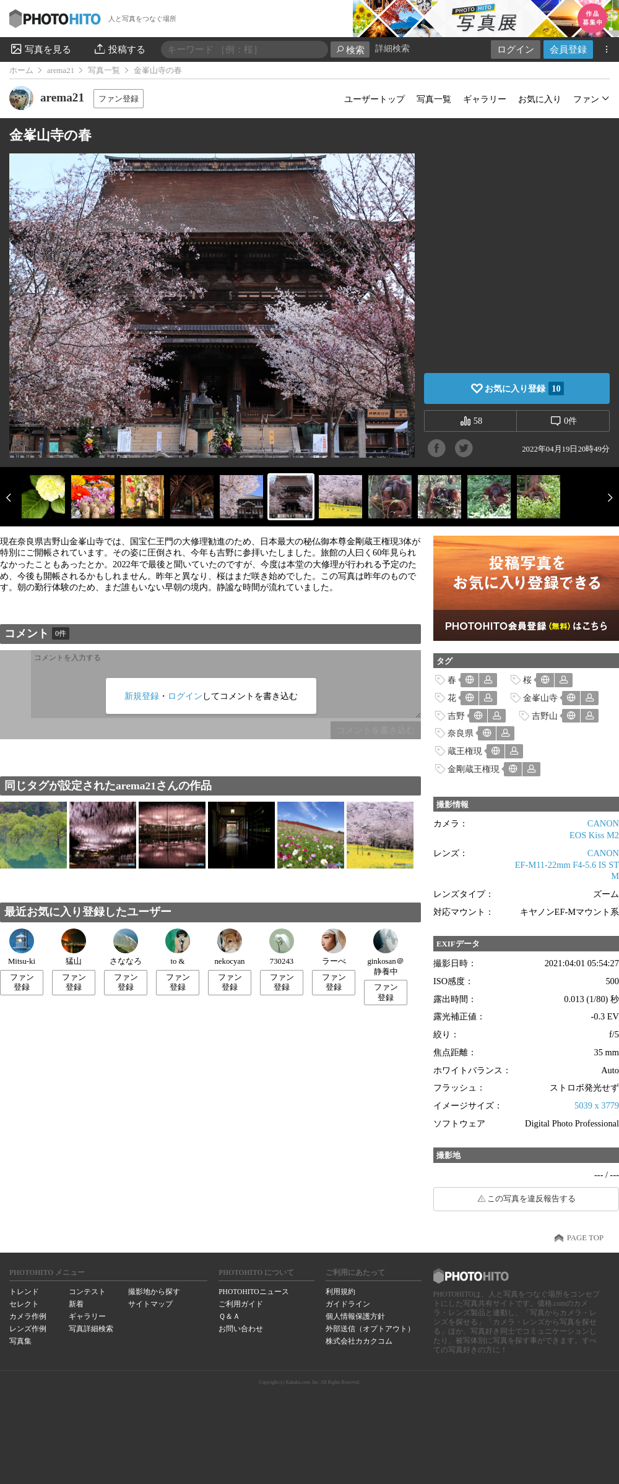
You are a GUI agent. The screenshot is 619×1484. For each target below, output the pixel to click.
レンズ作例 (27, 1328)
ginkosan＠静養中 (385, 952)
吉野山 (545, 716)
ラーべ (333, 947)
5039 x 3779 (596, 1105)
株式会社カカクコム (359, 1341)
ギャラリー (484, 99)
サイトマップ (150, 1304)
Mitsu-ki (21, 947)
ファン (586, 99)
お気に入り (539, 99)
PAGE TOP (585, 1237)
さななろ (126, 947)
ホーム (21, 70)
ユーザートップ (374, 99)
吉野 (456, 716)
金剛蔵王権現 (474, 769)
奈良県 (461, 733)
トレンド (24, 1291)
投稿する (119, 49)
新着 (76, 1304)
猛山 (73, 947)
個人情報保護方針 (355, 1316)
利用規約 (340, 1291)
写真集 (20, 1341)
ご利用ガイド (241, 1304)
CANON (603, 823)
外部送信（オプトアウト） (370, 1328)
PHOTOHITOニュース (253, 1291)
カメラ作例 (27, 1316)
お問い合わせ (241, 1328)
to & (177, 947)
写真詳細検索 (91, 1328)
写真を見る (40, 49)
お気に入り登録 (524, 388)
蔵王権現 (465, 751)
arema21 (60, 70)
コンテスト (87, 1291)
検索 (350, 50)
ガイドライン (348, 1304)
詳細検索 (392, 48)
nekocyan (229, 947)
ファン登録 (118, 98)
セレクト (24, 1304)
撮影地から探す (154, 1291)
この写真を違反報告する (531, 1198)
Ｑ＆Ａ (229, 1316)
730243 (281, 947)
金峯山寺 (540, 698)
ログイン (515, 49)
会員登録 (568, 49)
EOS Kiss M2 (594, 835)
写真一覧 (104, 70)
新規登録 (141, 696)
